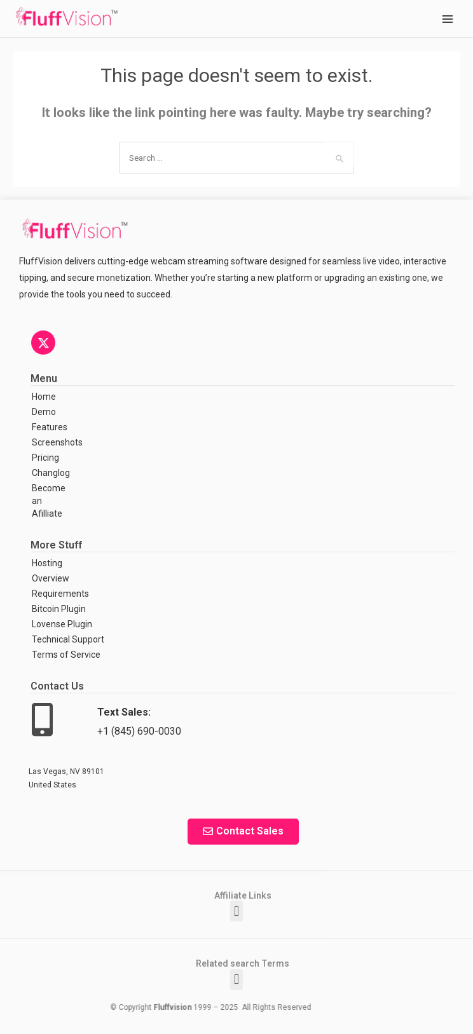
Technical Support (68, 639)
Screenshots (56, 442)
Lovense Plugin (62, 624)
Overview (50, 578)
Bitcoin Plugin (59, 609)
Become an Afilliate (48, 501)
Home (44, 396)
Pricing (45, 457)
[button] (236, 911)
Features (49, 427)
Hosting (47, 563)
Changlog (51, 473)
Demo (44, 412)
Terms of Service (66, 655)
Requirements (60, 593)
